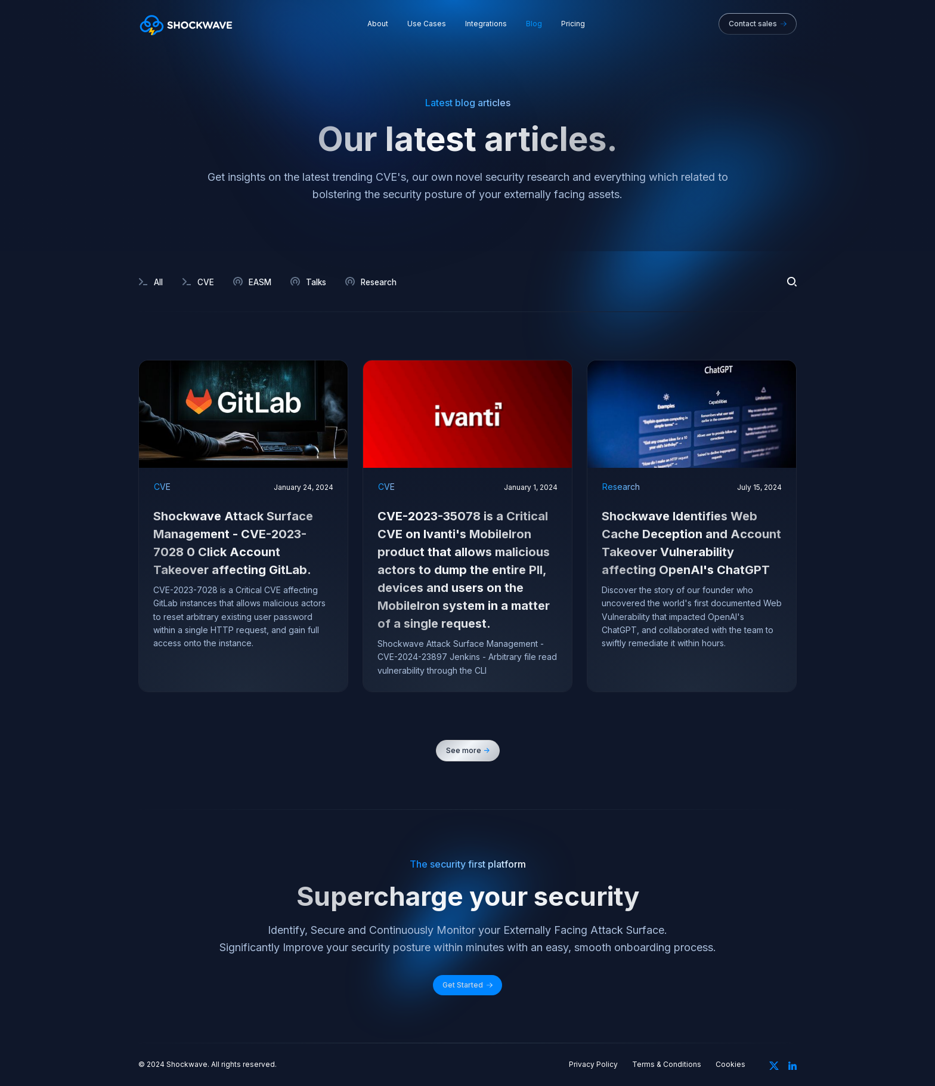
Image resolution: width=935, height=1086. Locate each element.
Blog (534, 24)
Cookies (730, 1064)
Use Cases (426, 24)
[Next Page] (468, 750)
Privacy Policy (593, 1064)
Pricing (573, 24)
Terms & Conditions (666, 1064)
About (377, 24)
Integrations (486, 24)
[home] (186, 24)
